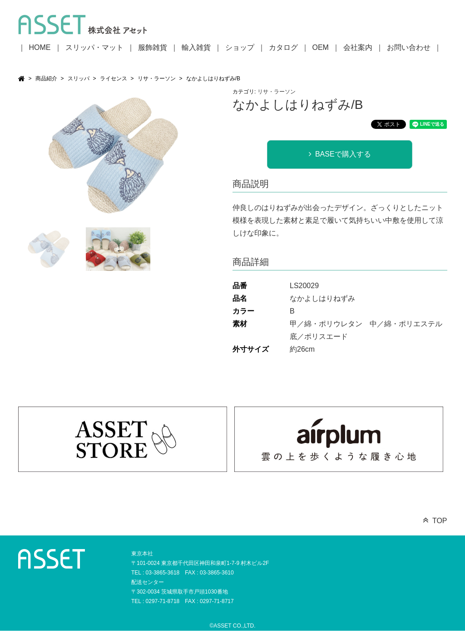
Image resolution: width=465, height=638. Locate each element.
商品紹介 (46, 78)
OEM (320, 47)
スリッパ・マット (94, 47)
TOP (439, 521)
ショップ (239, 47)
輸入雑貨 (196, 47)
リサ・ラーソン (157, 78)
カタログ (283, 47)
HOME (40, 47)
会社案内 (357, 47)
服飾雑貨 (152, 47)
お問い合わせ (408, 47)
